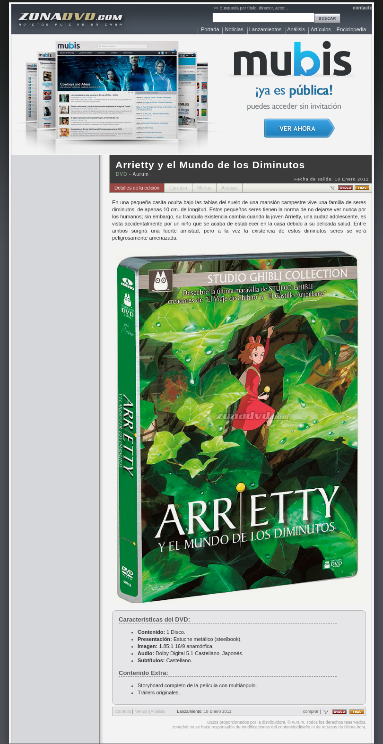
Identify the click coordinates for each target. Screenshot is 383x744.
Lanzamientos (265, 29)
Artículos (321, 29)
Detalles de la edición (136, 187)
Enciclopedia (351, 29)
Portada (210, 29)
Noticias (234, 29)
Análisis (296, 29)
